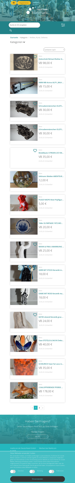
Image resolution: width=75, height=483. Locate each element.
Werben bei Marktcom (47, 448)
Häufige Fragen (37, 432)
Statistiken (17, 471)
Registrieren (24, 3)
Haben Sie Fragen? (37, 421)
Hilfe (37, 436)
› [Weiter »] (42, 408)
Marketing (36, 471)
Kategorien (17, 42)
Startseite (14, 37)
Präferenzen (56, 471)
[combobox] (54, 50)
